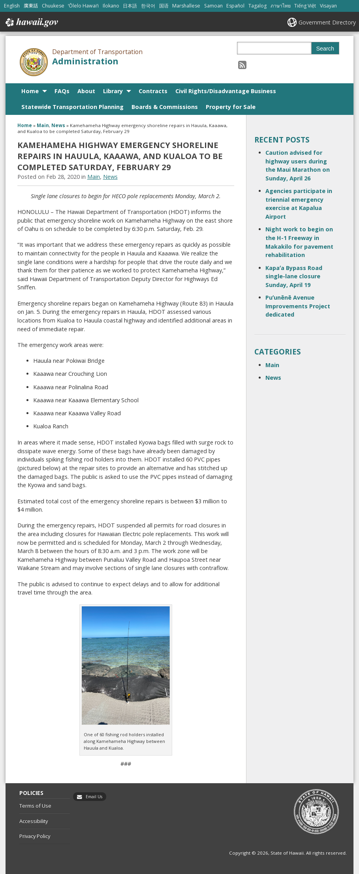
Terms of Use (35, 805)
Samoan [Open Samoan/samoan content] (213, 5)
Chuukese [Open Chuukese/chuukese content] (53, 5)
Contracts (153, 91)
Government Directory (327, 22)
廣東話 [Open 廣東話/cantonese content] (31, 5)
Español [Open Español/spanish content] (235, 5)
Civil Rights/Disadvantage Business (225, 91)
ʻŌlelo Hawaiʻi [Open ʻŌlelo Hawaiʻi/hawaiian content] (83, 5)
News (58, 125)
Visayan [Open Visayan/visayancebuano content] (328, 5)
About (86, 91)
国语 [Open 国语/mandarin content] (164, 5)
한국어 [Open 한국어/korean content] (148, 5)
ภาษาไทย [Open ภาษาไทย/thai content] (281, 5)
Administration (85, 61)
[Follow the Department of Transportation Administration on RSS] (242, 64)
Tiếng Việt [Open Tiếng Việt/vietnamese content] (305, 5)
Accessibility (33, 821)
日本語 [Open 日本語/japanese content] (130, 5)
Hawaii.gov (31, 22)
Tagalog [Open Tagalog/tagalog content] (257, 5)
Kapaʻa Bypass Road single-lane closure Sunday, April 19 (293, 276)
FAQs (62, 91)
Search (325, 48)
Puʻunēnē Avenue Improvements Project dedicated (297, 306)
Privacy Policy (34, 836)
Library (113, 91)
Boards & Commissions (165, 107)
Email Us (94, 796)
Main (43, 125)
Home (30, 91)
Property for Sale (231, 107)
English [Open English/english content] (12, 5)
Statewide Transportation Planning (72, 107)
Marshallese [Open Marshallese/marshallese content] (186, 5)
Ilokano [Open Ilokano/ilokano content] (111, 5)
